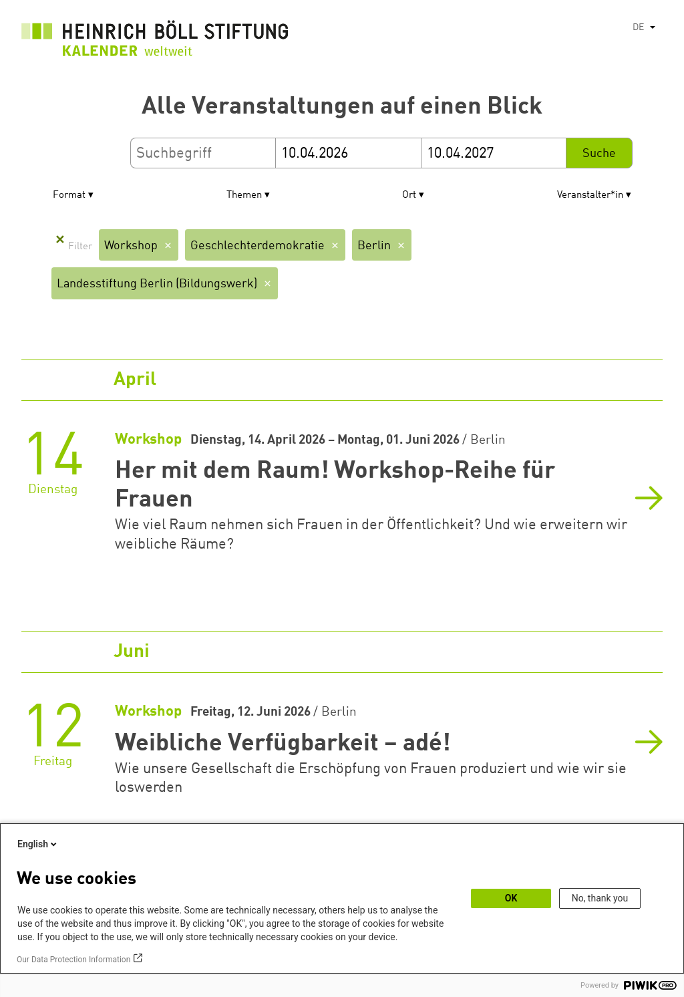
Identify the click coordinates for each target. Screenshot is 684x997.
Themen (244, 195)
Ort (409, 195)
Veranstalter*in (590, 195)
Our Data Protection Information (73, 959)
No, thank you (600, 898)
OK (511, 898)
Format (69, 195)
